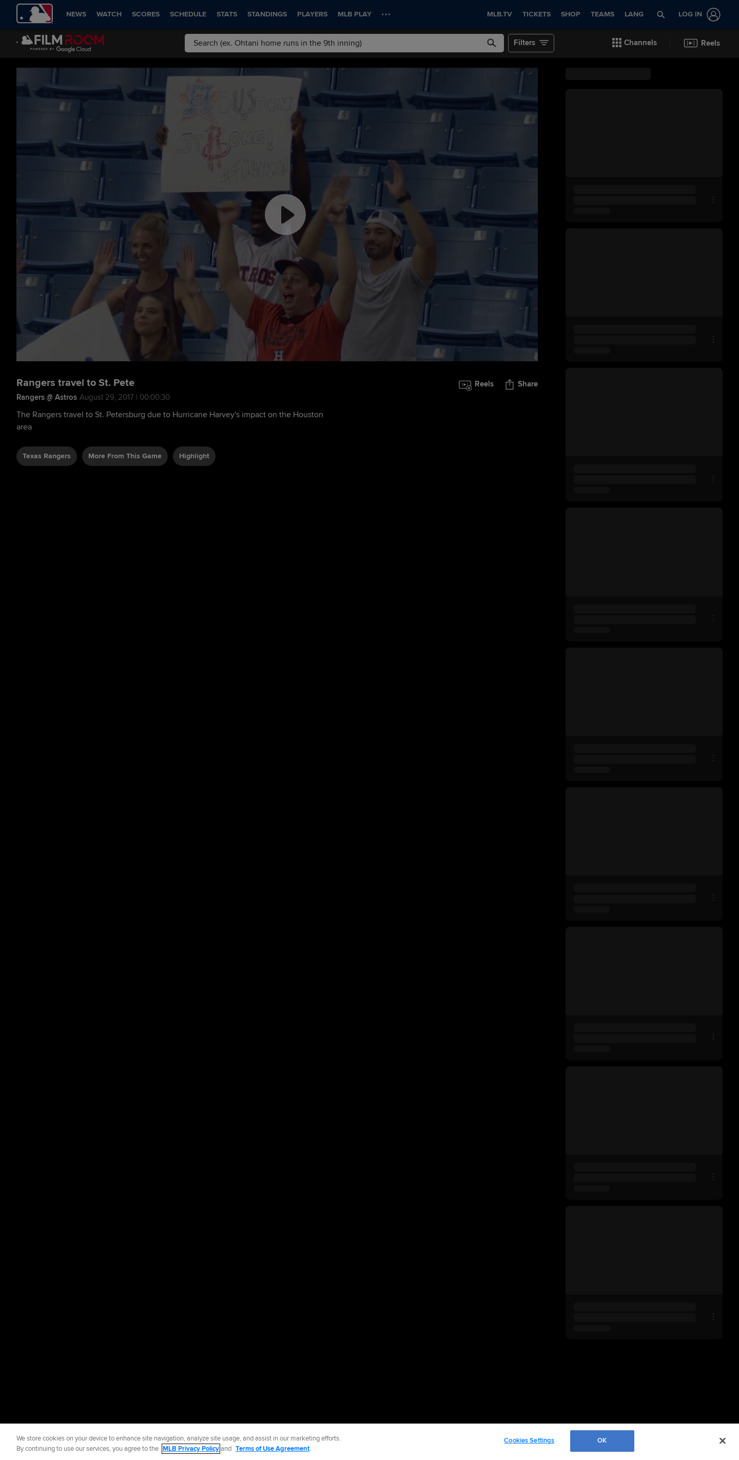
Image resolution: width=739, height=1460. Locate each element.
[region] (369, 1442)
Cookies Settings (529, 1440)
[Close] (722, 1440)
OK (602, 1440)
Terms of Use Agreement (272, 1449)
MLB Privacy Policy (191, 1449)
